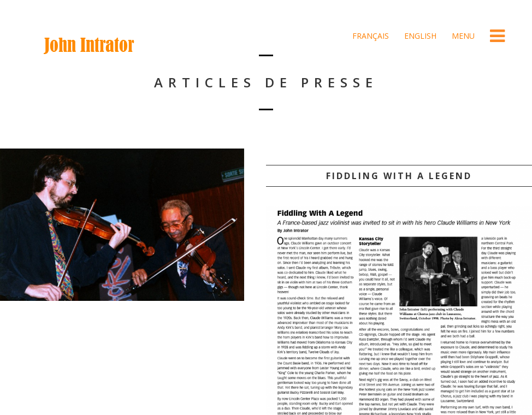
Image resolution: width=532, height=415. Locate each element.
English (419, 36)
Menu (462, 36)
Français (369, 36)
